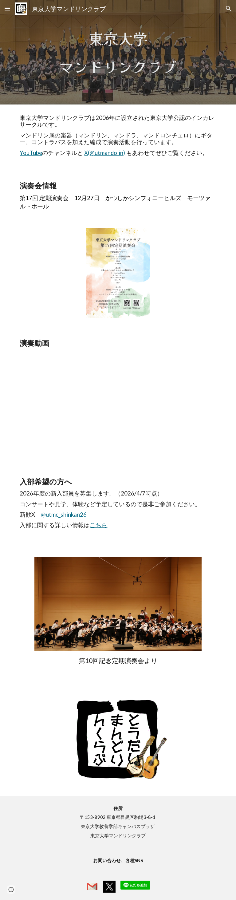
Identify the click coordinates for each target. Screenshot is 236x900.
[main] (117, 52)
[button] (7, 8)
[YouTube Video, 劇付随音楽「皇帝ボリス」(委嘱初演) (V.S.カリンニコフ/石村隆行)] (117, 408)
